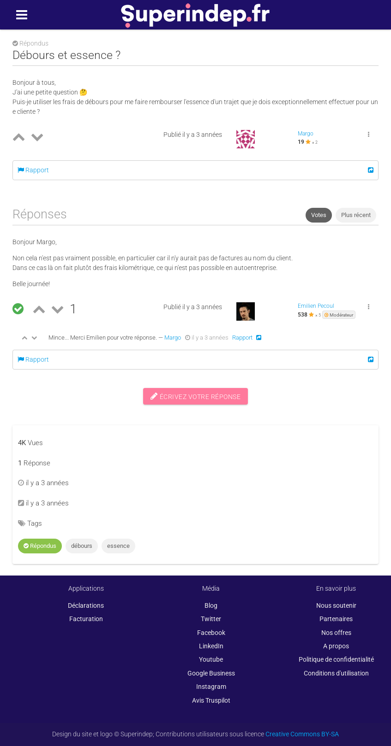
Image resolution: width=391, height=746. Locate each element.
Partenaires (336, 619)
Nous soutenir (336, 605)
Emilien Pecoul (316, 306)
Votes (318, 214)
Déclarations (86, 605)
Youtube (211, 659)
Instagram (211, 686)
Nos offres (336, 632)
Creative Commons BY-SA (302, 734)
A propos (336, 646)
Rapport (33, 170)
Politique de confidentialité (336, 659)
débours (81, 545)
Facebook (211, 632)
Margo (305, 133)
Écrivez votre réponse (195, 396)
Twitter (211, 619)
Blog (211, 605)
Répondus (40, 545)
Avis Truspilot (211, 700)
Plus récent (356, 214)
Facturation (86, 619)
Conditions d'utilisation (336, 673)
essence (118, 545)
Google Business (211, 673)
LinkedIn (211, 646)
